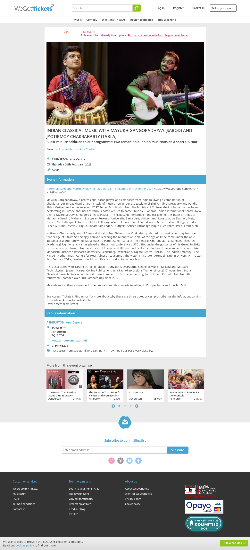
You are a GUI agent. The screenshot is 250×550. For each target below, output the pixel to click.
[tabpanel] (65, 385)
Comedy (91, 20)
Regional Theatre (141, 20)
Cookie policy (132, 504)
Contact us (19, 509)
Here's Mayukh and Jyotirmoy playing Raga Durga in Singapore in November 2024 (99, 189)
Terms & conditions (24, 504)
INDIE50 (73, 514)
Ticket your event (223, 8)
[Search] (137, 8)
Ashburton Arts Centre (80, 149)
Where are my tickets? (25, 488)
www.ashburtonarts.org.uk (70, 340)
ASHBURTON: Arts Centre (64, 322)
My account (19, 493)
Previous (113, 406)
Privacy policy (133, 499)
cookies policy (25, 545)
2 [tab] (125, 406)
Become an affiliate (80, 504)
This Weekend (167, 20)
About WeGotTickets (137, 488)
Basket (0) (198, 8)
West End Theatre (114, 20)
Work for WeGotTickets (138, 493)
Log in (160, 8)
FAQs (16, 499)
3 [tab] (131, 406)
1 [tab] (119, 406)
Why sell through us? (81, 499)
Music (78, 20)
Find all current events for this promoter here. (158, 35)
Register (178, 8)
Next (137, 406)
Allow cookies (233, 543)
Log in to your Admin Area (84, 488)
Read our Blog (77, 509)
